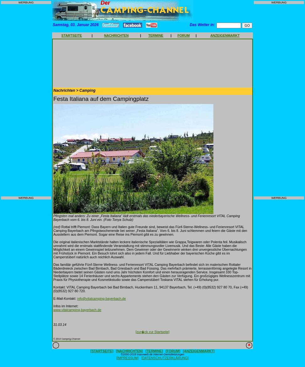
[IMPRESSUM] (127, 358)
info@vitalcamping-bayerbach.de (101, 298)
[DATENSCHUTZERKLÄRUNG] (165, 358)
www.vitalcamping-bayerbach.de (77, 310)
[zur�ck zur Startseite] (152, 332)
